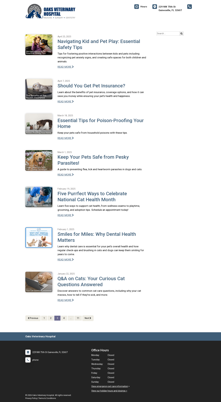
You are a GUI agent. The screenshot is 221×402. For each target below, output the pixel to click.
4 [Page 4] (64, 318)
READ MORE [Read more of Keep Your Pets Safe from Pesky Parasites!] (66, 174)
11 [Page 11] (78, 318)
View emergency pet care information (109, 386)
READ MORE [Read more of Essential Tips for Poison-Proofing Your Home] (66, 138)
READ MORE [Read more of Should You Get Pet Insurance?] (66, 101)
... (71, 318)
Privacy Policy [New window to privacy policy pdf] (31, 398)
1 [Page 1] (44, 318)
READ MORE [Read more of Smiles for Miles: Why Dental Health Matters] (66, 259)
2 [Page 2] (50, 318)
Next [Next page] (88, 318)
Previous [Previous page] (33, 318)
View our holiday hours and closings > (109, 391)
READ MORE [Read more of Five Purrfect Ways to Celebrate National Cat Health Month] (66, 215)
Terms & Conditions (47, 398)
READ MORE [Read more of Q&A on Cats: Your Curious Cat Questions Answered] (66, 300)
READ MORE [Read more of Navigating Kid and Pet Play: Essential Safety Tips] (66, 66)
